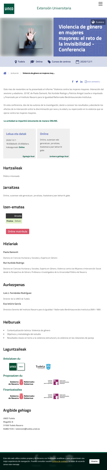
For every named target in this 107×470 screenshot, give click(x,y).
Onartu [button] (94, 461)
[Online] (36, 62)
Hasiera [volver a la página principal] (5, 73)
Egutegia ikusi (29, 156)
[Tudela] (20, 62)
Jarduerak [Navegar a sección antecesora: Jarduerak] (15, 73)
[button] (73, 81)
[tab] (53, 9)
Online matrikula (17, 231)
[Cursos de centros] (59, 62)
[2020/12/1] (84, 62)
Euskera (100, 22)
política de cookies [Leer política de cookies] (59, 461)
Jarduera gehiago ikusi (59, 156)
